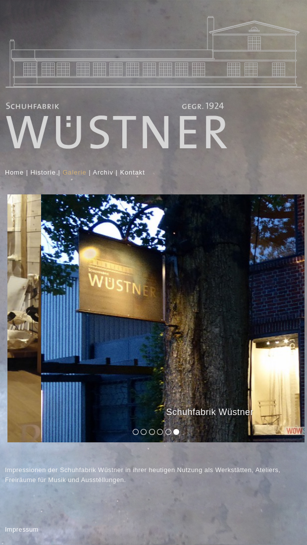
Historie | (45, 172)
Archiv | (105, 172)
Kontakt (133, 172)
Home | (18, 172)
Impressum (22, 529)
